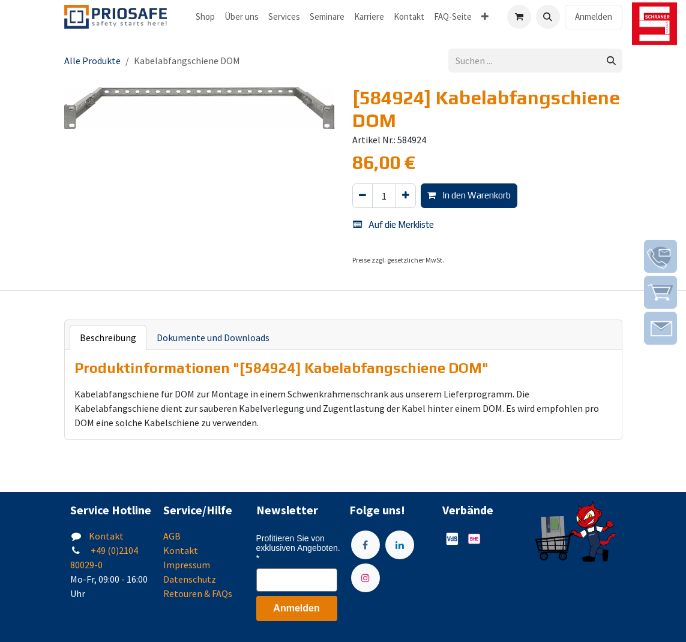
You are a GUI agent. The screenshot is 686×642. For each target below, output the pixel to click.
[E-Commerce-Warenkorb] (519, 17)
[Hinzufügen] (406, 195)
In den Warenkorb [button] (469, 195)
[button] (548, 17)
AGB (172, 536)
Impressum (186, 565)
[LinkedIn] (399, 545)
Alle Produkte (92, 61)
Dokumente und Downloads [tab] (213, 337)
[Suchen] (611, 61)
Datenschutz (189, 579)
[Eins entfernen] (362, 195)
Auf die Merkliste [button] (393, 224)
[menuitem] (205, 17)
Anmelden (593, 16)
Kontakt (106, 536)
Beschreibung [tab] (108, 337)
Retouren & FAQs (197, 593)
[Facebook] (365, 545)
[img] (660, 256)
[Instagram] (365, 577)
